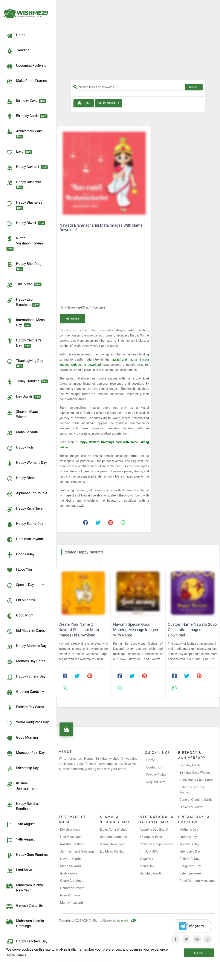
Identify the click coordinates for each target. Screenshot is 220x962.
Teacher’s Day (189, 844)
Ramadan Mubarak (113, 837)
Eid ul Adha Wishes (113, 829)
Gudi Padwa (68, 873)
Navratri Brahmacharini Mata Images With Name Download (101, 227)
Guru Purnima (70, 895)
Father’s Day (188, 837)
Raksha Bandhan (72, 844)
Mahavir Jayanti (71, 903)
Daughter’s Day (190, 866)
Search (193, 87)
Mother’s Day (188, 829)
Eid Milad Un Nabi (112, 851)
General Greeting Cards (195, 800)
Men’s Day (147, 866)
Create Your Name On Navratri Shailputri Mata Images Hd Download (78, 629)
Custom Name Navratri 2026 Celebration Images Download (192, 629)
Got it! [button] (198, 952)
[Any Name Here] (86, 307)
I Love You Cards (191, 807)
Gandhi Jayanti (150, 873)
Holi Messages (70, 837)
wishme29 (128, 920)
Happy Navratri (108, 103)
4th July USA (149, 851)
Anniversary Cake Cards (196, 780)
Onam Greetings (71, 881)
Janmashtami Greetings (77, 851)
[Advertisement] (138, 41)
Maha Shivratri (70, 866)
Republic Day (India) (154, 829)
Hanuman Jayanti (72, 888)
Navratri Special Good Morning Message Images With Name (135, 629)
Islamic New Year (112, 844)
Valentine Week (190, 873)
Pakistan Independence (156, 844)
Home (83, 103)
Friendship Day (189, 851)
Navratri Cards (70, 859)
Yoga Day (146, 859)
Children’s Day (189, 859)
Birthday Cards (189, 765)
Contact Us (154, 767)
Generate (72, 318)
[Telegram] (191, 926)
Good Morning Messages (197, 881)
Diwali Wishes (70, 829)
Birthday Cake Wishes (195, 773)
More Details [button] (16, 955)
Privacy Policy (156, 775)
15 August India (151, 837)
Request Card (156, 782)
